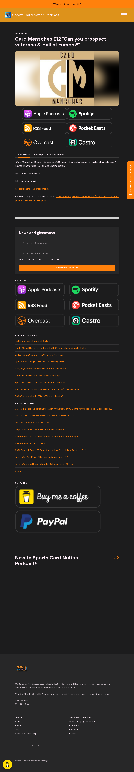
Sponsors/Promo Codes (80, 717)
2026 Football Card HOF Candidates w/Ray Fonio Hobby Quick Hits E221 (50, 450)
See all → (19, 470)
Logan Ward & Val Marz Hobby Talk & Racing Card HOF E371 (44, 464)
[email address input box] (67, 253)
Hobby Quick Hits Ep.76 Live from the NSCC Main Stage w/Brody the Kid (50, 348)
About (18, 725)
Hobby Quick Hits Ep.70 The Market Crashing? (37, 375)
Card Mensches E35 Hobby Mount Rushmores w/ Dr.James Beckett (48, 389)
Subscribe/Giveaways (67, 267)
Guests (72, 733)
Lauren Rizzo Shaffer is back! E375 (32, 422)
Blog (17, 729)
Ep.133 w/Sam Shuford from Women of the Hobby (40, 354)
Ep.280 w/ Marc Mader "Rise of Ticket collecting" (39, 396)
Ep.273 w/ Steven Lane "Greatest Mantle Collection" (40, 382)
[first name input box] (67, 243)
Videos (18, 721)
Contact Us (74, 729)
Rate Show (74, 725)
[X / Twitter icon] (16, 745)
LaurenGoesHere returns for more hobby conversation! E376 (45, 415)
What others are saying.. (26, 733)
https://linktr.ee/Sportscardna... (32, 188)
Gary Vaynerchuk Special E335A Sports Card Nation (40, 368)
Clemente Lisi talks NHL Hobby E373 (32, 443)
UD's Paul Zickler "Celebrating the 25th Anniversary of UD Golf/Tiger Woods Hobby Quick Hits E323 (63, 408)
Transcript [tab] (39, 154)
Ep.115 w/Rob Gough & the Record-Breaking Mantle (40, 361)
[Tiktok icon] (38, 745)
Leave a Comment (56, 154)
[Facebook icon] (32, 745)
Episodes (19, 717)
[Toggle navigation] (124, 15)
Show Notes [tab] (24, 154)
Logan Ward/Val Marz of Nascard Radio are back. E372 (42, 457)
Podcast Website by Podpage (35, 761)
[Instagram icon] (22, 745)
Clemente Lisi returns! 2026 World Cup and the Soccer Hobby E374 (48, 436)
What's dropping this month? (82, 721)
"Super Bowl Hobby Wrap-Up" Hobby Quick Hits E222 (41, 429)
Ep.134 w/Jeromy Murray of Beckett (32, 341)
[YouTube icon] (27, 745)
